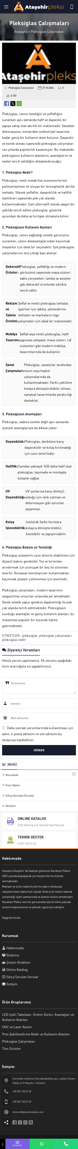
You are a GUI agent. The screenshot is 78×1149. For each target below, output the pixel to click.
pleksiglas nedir (14, 639)
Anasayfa (20, 31)
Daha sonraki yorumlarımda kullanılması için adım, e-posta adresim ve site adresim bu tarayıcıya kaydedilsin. (37, 734)
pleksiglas (29, 635)
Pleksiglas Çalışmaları (47, 31)
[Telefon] (72, 7)
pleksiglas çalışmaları (55, 635)
